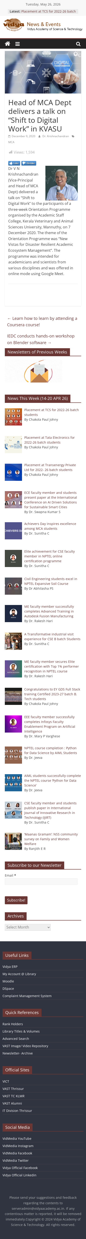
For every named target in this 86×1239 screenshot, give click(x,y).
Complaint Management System (27, 996)
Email (10, 875)
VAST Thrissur (13, 1088)
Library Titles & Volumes (21, 1031)
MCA (11, 142)
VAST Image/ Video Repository (25, 1046)
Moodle (8, 981)
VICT (6, 1081)
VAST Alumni (12, 1103)
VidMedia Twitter (16, 1160)
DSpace (8, 988)
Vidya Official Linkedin (19, 1175)
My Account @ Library (19, 974)
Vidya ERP (10, 966)
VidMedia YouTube (17, 1138)
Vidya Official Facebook (20, 1168)
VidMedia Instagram (18, 1146)
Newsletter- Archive (18, 1053)
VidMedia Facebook (17, 1153)
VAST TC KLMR (14, 1096)
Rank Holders (13, 1024)
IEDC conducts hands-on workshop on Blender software (41, 339)
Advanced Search (16, 1038)
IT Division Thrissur (17, 1110)
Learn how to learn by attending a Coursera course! (42, 322)
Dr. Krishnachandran (55, 136)
